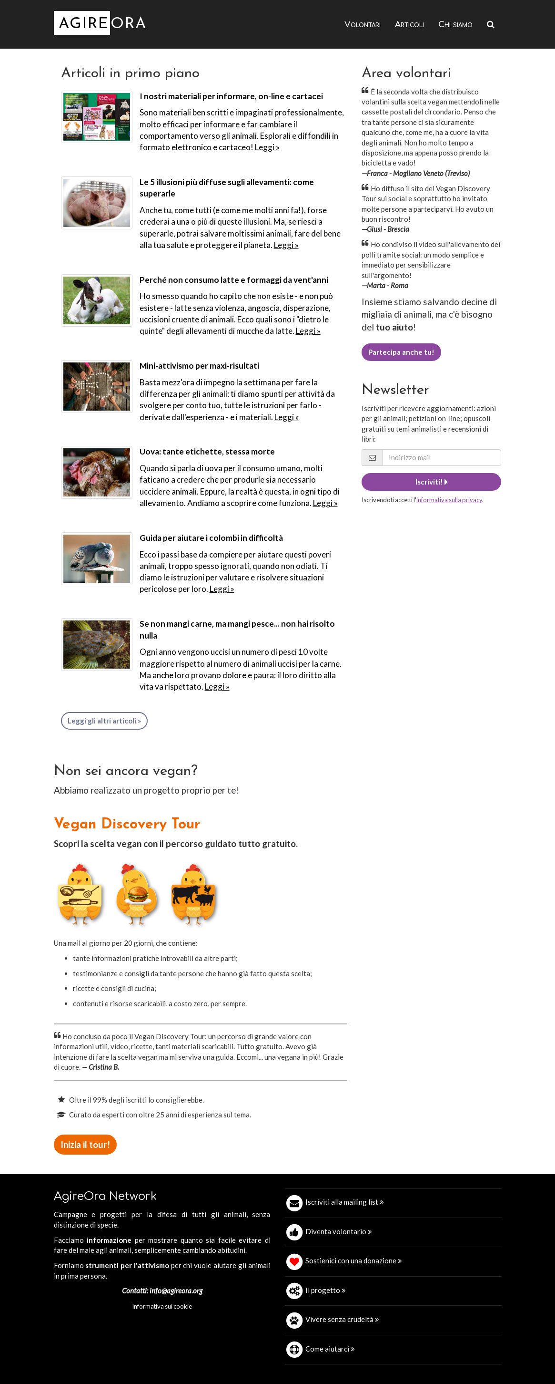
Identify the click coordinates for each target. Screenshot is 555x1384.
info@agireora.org (176, 1290)
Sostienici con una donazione (353, 1260)
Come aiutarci (330, 1348)
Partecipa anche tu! (401, 352)
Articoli (409, 24)
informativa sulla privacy (449, 500)
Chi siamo (455, 24)
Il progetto (325, 1290)
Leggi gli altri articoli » (104, 720)
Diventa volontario (338, 1231)
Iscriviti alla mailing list (344, 1202)
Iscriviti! (431, 481)
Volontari (362, 24)
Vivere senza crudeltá (342, 1319)
